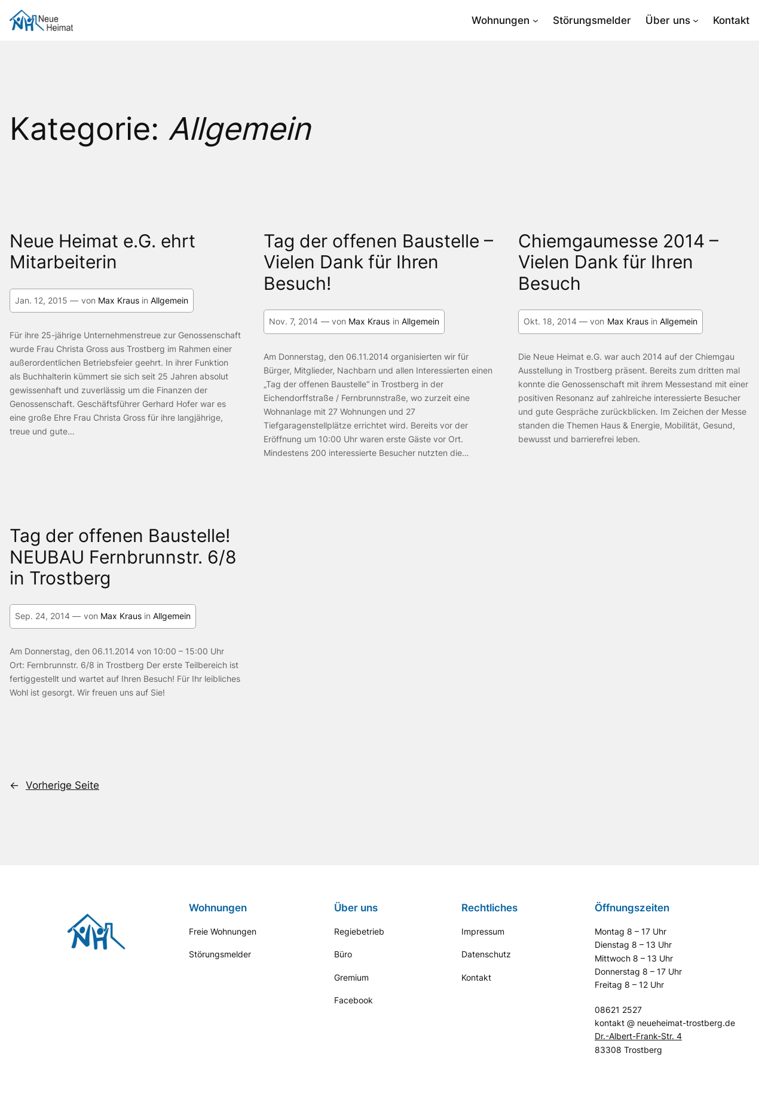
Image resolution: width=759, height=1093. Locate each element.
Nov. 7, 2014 (293, 321)
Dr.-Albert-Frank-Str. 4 (638, 1036)
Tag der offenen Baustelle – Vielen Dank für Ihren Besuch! (378, 262)
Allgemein (169, 300)
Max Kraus (118, 300)
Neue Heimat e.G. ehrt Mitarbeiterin (102, 252)
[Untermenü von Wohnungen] (535, 20)
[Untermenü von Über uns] (696, 20)
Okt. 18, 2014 (550, 321)
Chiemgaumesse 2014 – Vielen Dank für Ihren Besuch (618, 262)
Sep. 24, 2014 (42, 616)
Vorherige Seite (54, 785)
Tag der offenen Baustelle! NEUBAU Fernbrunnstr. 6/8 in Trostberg (123, 557)
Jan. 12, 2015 (41, 300)
